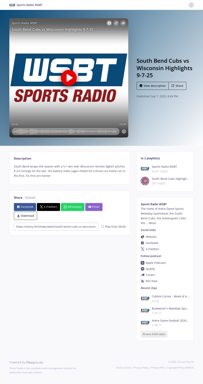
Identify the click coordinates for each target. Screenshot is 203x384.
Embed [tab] (30, 197)
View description (153, 86)
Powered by (26, 362)
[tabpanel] (69, 171)
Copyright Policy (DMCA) (180, 367)
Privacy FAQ (157, 367)
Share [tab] (18, 197)
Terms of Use (123, 367)
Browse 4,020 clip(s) (154, 334)
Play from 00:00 (113, 226)
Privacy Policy (141, 367)
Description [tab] (22, 158)
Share (177, 86)
